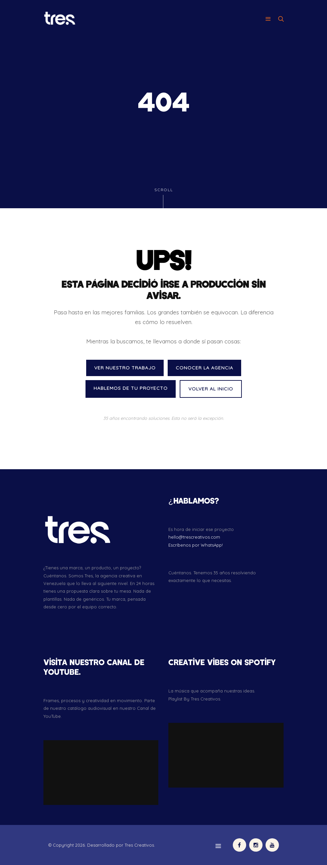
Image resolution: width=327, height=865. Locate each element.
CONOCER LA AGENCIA (204, 368)
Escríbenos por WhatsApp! (195, 545)
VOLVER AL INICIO (210, 389)
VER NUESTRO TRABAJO (125, 368)
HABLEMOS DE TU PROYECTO (131, 388)
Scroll (163, 198)
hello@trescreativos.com (194, 537)
